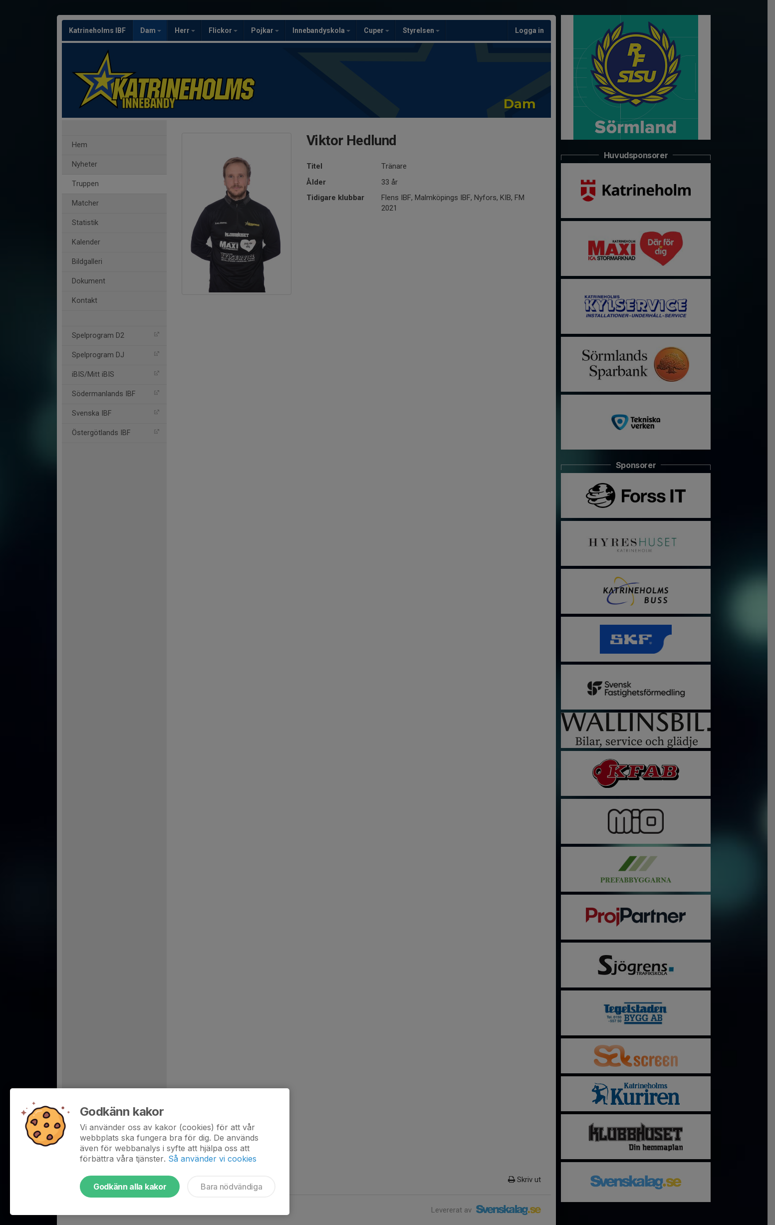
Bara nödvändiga (231, 1187)
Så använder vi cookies (212, 1159)
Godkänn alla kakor (129, 1187)
